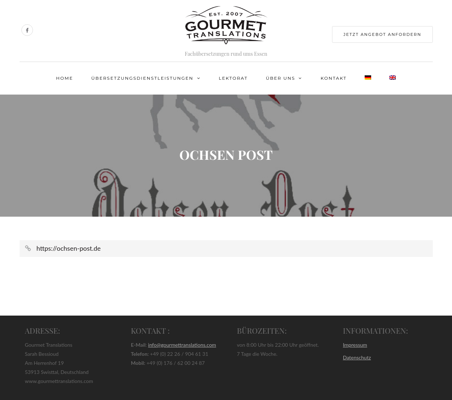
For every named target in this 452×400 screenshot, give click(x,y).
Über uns (280, 78)
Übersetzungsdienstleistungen (142, 78)
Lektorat (233, 78)
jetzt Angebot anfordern (382, 34)
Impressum (355, 345)
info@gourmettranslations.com (182, 345)
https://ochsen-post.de (69, 248)
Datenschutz (357, 357)
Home (64, 78)
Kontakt (333, 78)
